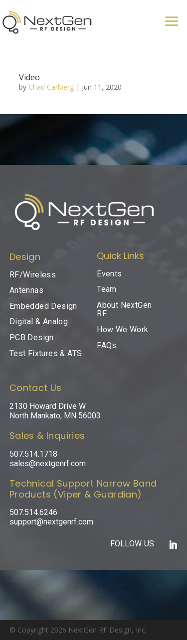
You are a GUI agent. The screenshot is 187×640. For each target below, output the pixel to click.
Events (109, 273)
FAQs (107, 345)
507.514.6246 (33, 512)
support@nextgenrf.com (51, 521)
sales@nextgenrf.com (47, 463)
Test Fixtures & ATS (45, 353)
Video (29, 77)
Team (107, 289)
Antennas (26, 290)
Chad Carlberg (51, 87)
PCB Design (31, 337)
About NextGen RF (124, 309)
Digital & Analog (38, 321)
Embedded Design (43, 306)
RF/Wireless (32, 274)
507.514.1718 (33, 454)
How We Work (122, 329)
